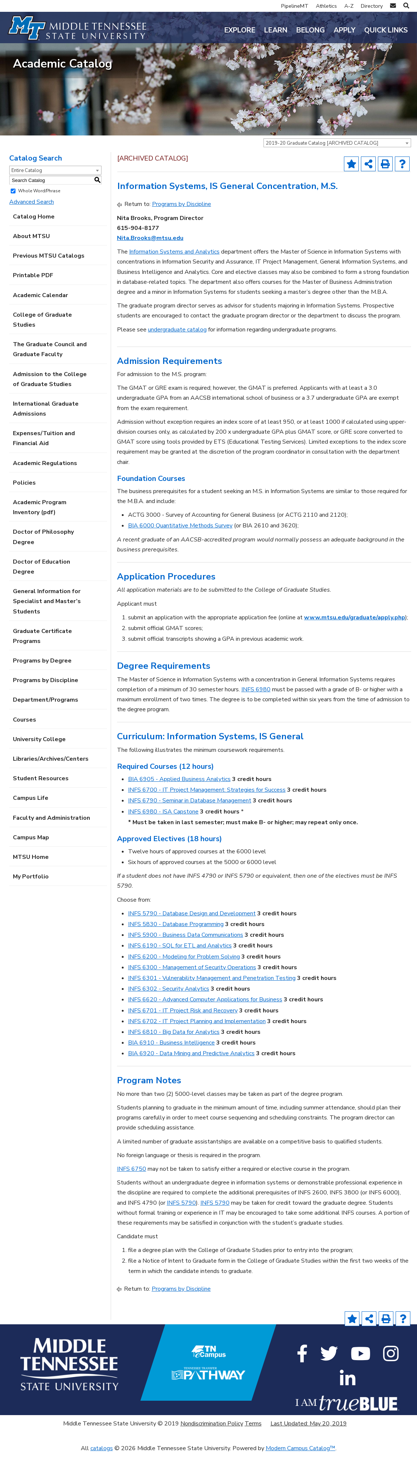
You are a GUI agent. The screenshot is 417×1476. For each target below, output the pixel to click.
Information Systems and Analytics (174, 274)
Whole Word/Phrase (39, 213)
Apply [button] (344, 30)
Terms (253, 1446)
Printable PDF (33, 298)
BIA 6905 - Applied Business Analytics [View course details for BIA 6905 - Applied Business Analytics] (179, 801)
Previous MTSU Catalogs (49, 278)
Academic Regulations (45, 485)
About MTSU (31, 258)
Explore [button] (239, 30)
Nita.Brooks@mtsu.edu (150, 260)
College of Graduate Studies (42, 342)
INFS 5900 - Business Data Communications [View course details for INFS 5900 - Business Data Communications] (185, 957)
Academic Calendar (40, 317)
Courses (24, 742)
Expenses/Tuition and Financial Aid (44, 461)
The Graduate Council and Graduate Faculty (50, 371)
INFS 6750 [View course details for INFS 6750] (131, 1191)
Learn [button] (275, 30)
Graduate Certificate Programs (42, 658)
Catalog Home (34, 239)
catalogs (101, 1470)
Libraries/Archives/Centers (51, 781)
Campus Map (31, 860)
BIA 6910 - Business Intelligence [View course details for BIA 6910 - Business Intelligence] (171, 1065)
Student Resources (41, 801)
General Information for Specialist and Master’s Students (47, 623)
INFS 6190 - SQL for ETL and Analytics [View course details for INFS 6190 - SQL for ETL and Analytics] (180, 968)
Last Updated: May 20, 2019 (308, 1446)
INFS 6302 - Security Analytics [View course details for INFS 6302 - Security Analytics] (168, 1011)
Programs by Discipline (45, 703)
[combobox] (337, 165)
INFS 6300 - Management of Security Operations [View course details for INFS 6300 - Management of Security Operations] (192, 989)
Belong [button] (310, 30)
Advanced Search (31, 224)
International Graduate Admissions (46, 431)
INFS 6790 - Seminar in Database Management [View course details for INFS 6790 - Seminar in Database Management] (189, 823)
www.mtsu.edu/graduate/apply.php (354, 640)
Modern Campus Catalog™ (300, 1470)
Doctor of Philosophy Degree (43, 559)
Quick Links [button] (386, 30)
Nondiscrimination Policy (211, 1446)
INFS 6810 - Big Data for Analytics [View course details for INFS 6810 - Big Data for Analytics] (174, 1054)
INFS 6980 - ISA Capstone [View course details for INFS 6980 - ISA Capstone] (163, 834)
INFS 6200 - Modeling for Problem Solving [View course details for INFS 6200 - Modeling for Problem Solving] (184, 979)
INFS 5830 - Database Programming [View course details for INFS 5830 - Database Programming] (176, 946)
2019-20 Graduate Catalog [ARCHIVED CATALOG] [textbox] (322, 165)
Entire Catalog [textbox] (26, 193)
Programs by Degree (42, 683)
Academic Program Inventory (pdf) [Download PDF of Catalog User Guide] (39, 529)
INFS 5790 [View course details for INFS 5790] (181, 1225)
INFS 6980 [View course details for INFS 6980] (255, 712)
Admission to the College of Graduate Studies (50, 401)
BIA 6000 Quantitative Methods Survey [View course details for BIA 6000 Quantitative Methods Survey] (180, 548)
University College (39, 761)
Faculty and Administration (51, 840)
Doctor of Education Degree (41, 589)
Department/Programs (45, 722)
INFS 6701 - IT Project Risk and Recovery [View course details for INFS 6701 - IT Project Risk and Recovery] (183, 1033)
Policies (24, 505)
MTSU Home (31, 879)
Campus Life (30, 820)
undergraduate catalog (177, 352)
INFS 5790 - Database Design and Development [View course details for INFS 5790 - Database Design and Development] (192, 936)
